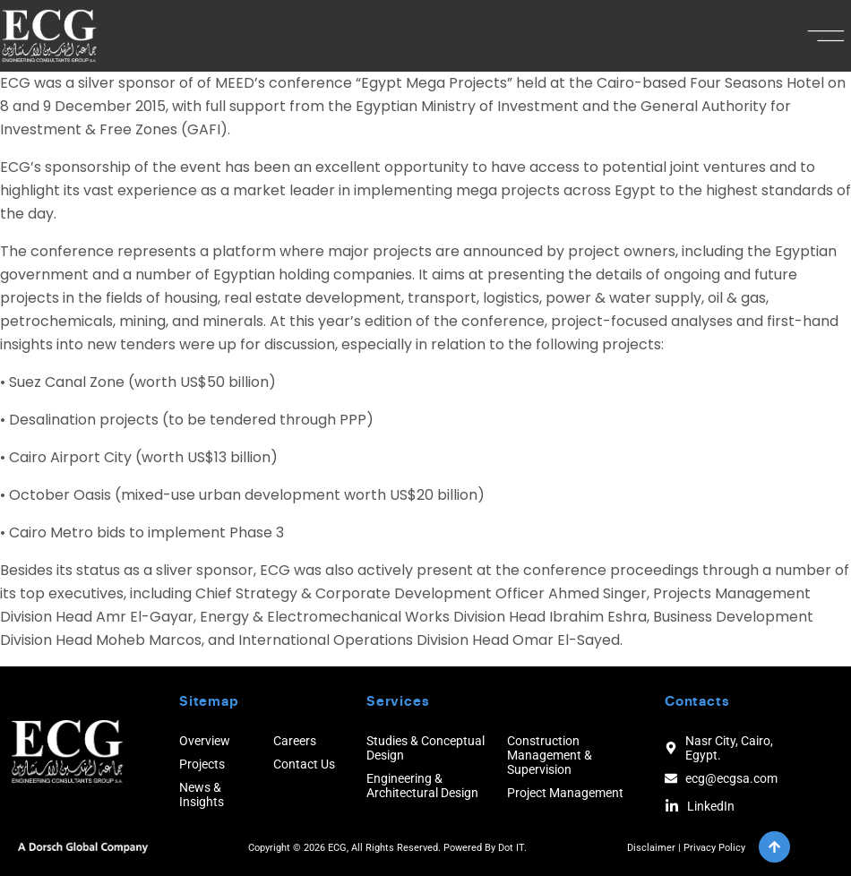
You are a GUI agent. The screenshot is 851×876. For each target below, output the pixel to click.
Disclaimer (651, 848)
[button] (826, 36)
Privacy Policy (714, 848)
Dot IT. (512, 848)
